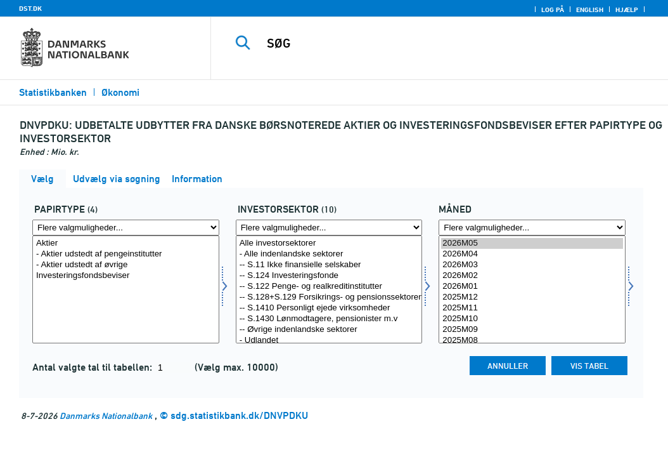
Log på (552, 9)
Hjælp (626, 9)
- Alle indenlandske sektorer (329, 254)
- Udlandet (329, 340)
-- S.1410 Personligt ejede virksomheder (329, 308)
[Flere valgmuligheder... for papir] (125, 227)
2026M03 (532, 265)
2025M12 (532, 297)
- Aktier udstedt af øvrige (126, 265)
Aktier (126, 243)
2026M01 (532, 286)
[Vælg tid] (532, 289)
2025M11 (532, 308)
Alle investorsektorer (329, 243)
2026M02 (532, 275)
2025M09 (532, 329)
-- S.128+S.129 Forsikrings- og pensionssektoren (329, 297)
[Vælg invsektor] (329, 289)
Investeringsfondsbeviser (126, 275)
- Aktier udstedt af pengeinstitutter (126, 254)
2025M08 (532, 340)
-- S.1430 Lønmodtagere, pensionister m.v (329, 319)
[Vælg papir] (125, 289)
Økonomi (120, 92)
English (589, 9)
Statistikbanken (53, 92)
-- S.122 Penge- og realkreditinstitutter (329, 286)
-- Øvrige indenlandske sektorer (329, 329)
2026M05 (532, 243)
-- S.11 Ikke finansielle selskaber (329, 265)
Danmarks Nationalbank (106, 415)
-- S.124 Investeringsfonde (329, 275)
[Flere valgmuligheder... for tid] (532, 227)
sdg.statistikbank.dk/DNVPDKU (239, 415)
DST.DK (30, 8)
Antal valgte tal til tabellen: (93, 367)
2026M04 (532, 254)
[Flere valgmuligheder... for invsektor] (329, 227)
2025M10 (532, 319)
